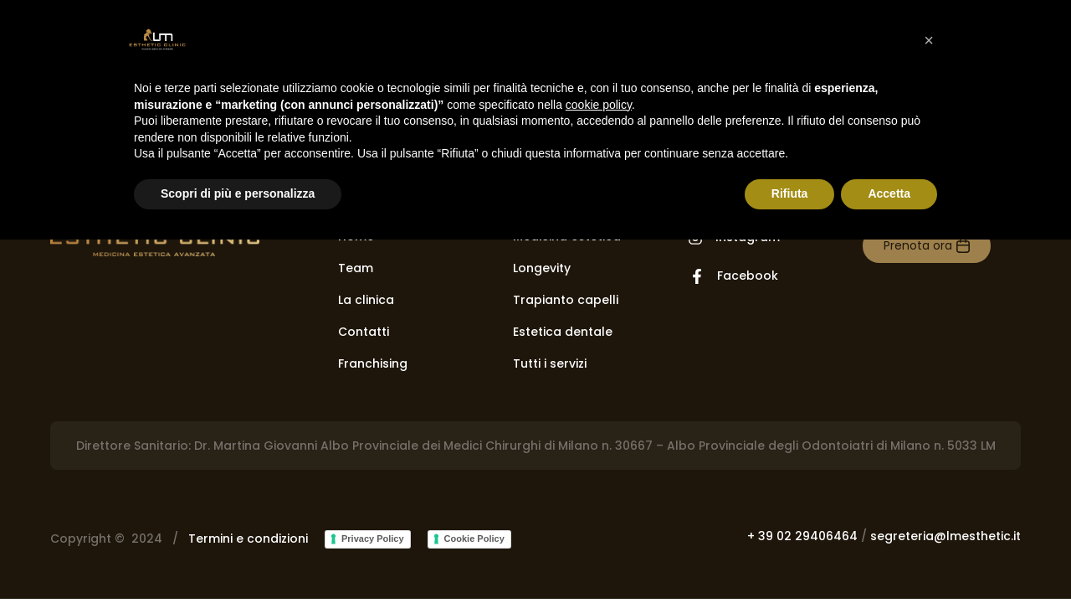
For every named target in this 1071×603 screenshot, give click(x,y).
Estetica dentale (562, 331)
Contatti (363, 331)
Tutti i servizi (550, 363)
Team (355, 268)
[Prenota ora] (963, 246)
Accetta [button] (889, 193)
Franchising (372, 363)
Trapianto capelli (565, 299)
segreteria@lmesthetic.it (945, 536)
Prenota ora (918, 245)
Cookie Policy (474, 538)
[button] (928, 40)
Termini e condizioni (248, 538)
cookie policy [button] (599, 104)
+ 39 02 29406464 (802, 536)
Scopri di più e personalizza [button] (238, 193)
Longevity (542, 268)
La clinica (366, 299)
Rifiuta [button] (789, 193)
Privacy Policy (372, 538)
